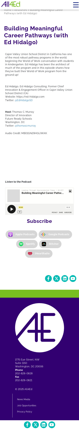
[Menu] (76, 4)
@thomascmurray (25, 125)
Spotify (27, 244)
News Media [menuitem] (23, 399)
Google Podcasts (55, 234)
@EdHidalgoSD (24, 100)
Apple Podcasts (21, 234)
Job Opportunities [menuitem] (26, 405)
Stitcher (50, 244)
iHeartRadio (39, 253)
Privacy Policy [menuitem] (24, 411)
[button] (48, 278)
